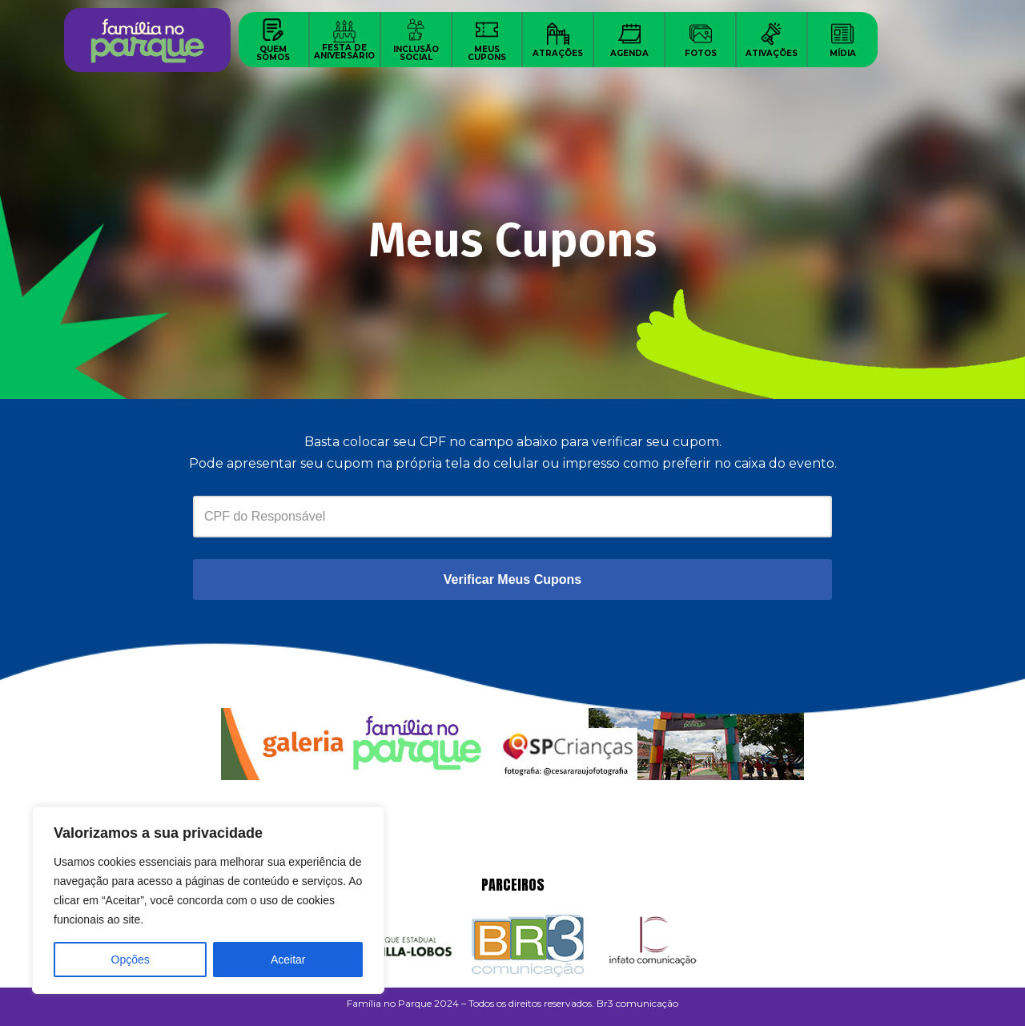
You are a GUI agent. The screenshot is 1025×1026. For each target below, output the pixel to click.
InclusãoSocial (416, 53)
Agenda (629, 53)
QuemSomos (273, 53)
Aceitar (288, 959)
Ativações (772, 53)
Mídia (843, 53)
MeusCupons (487, 53)
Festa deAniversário (344, 51)
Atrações (558, 53)
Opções (130, 959)
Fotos (701, 53)
